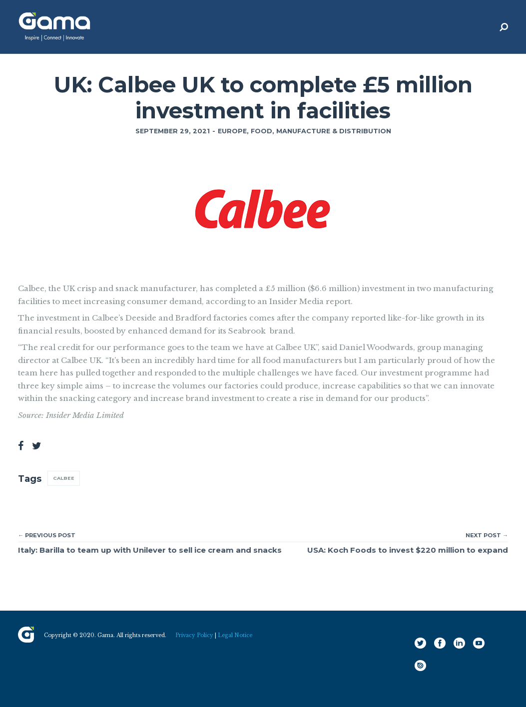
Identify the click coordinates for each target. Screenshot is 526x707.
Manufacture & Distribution (333, 131)
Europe (232, 131)
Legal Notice (235, 635)
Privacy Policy (194, 635)
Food (261, 131)
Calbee (63, 478)
